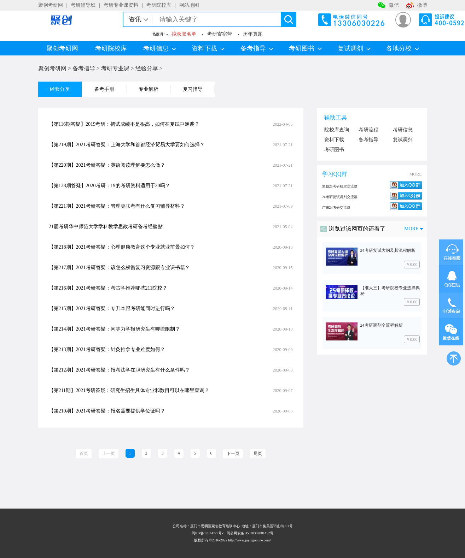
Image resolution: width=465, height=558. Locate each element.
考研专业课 (115, 68)
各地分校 (402, 48)
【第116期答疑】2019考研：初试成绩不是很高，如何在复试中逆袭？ (124, 124)
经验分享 (146, 68)
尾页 (258, 453)
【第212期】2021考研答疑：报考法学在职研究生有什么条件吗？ (119, 370)
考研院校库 (158, 5)
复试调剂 (354, 48)
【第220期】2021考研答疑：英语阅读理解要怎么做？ (107, 165)
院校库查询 (336, 129)
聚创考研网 (50, 5)
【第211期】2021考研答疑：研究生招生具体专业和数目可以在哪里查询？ (129, 390)
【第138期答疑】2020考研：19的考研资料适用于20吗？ (109, 185)
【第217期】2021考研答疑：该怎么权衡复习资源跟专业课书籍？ (119, 267)
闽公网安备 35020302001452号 (250, 533)
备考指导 (256, 48)
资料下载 (208, 48)
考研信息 (159, 48)
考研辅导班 (83, 5)
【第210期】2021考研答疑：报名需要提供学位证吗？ (107, 411)
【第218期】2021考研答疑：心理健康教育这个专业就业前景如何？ (122, 247)
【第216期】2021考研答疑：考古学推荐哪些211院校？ (108, 288)
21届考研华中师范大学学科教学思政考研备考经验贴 (106, 226)
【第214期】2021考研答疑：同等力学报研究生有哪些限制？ (114, 329)
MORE (415, 174)
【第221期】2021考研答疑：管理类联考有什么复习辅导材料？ (117, 206)
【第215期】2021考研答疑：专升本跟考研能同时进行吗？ (112, 308)
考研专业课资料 (121, 5)
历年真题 (253, 34)
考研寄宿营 (219, 34)
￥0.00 (412, 264)
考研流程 (368, 129)
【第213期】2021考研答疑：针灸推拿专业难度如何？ (107, 349)
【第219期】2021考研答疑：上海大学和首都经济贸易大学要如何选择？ (127, 144)
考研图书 (305, 48)
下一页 (233, 453)
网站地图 (189, 5)
